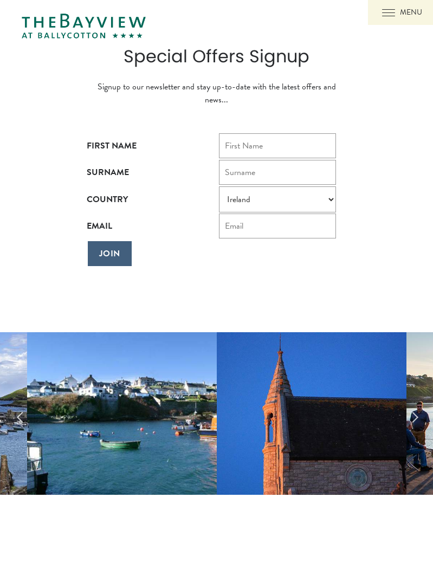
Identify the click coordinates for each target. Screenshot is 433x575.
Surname (108, 172)
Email (99, 225)
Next (416, 413)
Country (107, 199)
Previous (16, 413)
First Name (112, 145)
